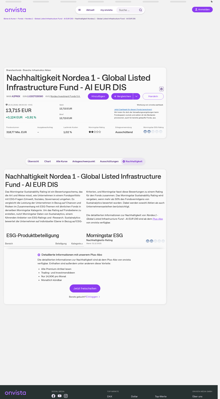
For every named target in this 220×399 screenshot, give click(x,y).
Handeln (153, 96)
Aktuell (90, 10)
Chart (47, 161)
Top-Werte (161, 396)
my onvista (107, 10)
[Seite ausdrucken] (161, 89)
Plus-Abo (158, 218)
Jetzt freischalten (84, 288)
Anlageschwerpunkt (83, 161)
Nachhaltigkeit (132, 161)
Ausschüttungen (109, 161)
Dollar (134, 396)
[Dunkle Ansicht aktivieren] (212, 1)
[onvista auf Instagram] (66, 396)
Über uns (197, 396)
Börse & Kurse (10, 18)
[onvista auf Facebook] (53, 396)
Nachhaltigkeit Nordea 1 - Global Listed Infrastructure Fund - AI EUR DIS (105, 18)
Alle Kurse (61, 161)
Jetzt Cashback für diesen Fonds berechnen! (133, 109)
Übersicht (33, 161)
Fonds (20, 18)
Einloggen (93, 296)
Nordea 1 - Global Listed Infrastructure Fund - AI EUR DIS (49, 18)
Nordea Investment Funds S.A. (65, 96)
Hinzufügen (98, 96)
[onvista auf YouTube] (59, 396)
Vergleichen (122, 96)
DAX (109, 396)
